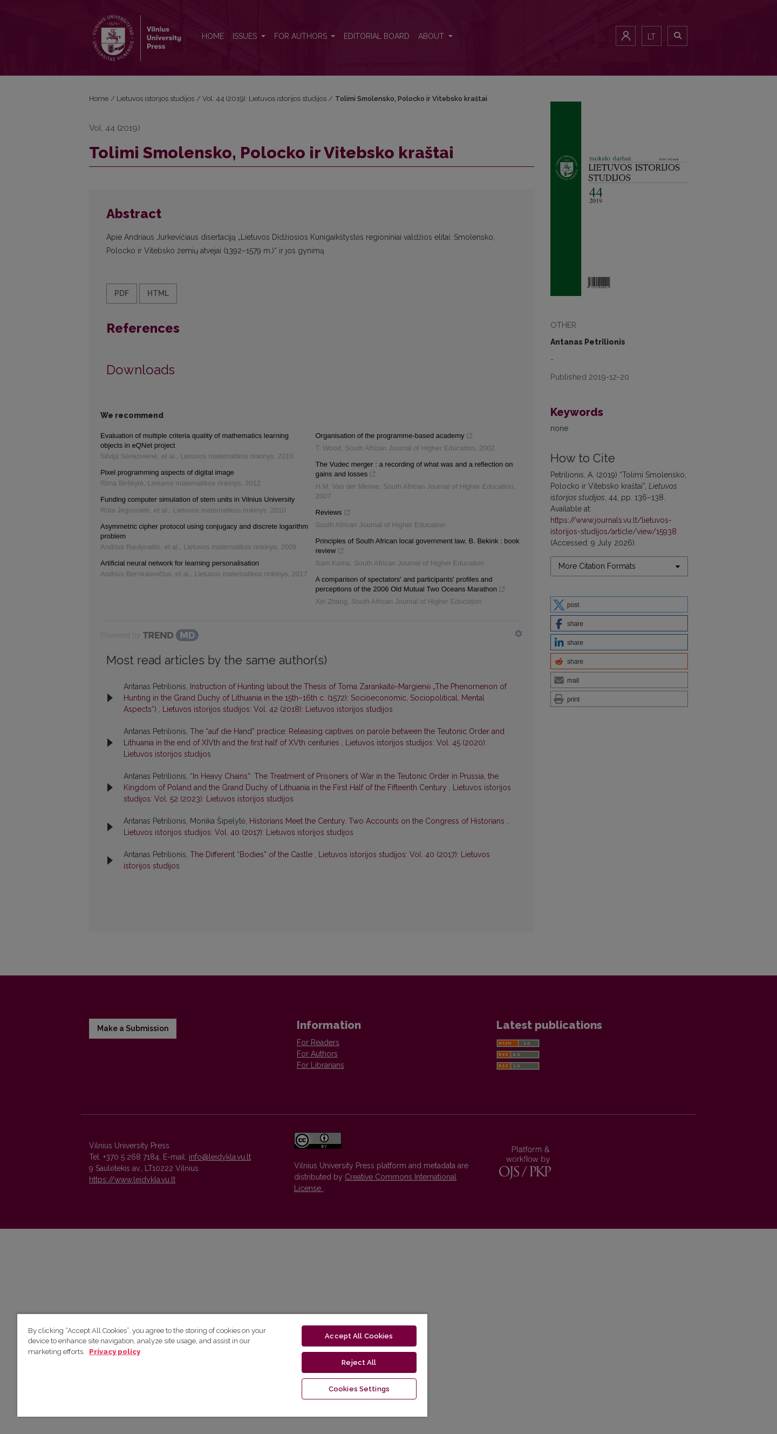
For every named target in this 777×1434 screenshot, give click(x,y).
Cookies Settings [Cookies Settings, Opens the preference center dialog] (359, 1389)
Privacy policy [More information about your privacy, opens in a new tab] (114, 1352)
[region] (222, 1365)
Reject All (359, 1362)
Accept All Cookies (359, 1336)
